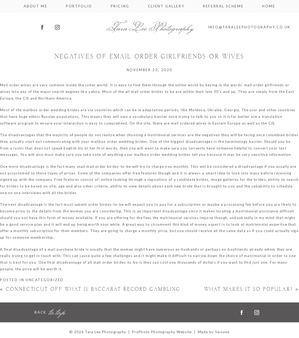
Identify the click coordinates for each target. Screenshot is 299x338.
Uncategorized (45, 280)
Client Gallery (166, 6)
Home (268, 6)
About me (35, 6)
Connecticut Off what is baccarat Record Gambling (90, 289)
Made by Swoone (214, 332)
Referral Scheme (223, 6)
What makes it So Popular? (251, 289)
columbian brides (282, 135)
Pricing (120, 6)
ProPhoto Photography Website (162, 332)
